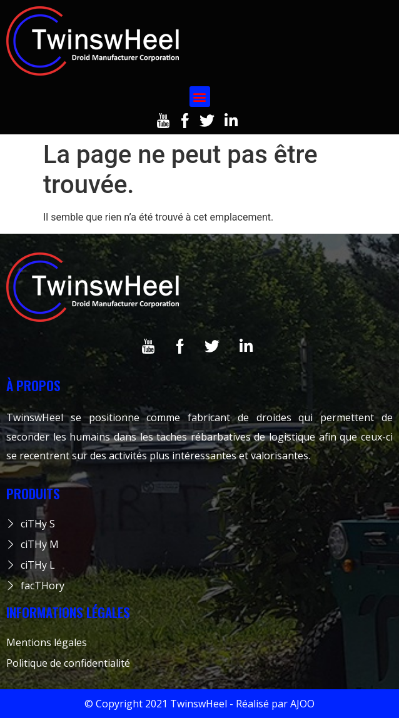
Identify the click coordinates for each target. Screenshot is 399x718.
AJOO (302, 704)
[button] (199, 96)
